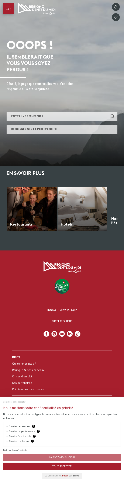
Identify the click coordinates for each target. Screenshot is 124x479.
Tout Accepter (62, 466)
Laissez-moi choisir (62, 457)
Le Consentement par (62, 476)
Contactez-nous (62, 321)
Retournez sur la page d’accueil (34, 129)
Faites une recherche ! (27, 116)
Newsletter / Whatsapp (62, 309)
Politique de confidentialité (15, 450)
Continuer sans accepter (14, 401)
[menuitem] (62, 373)
